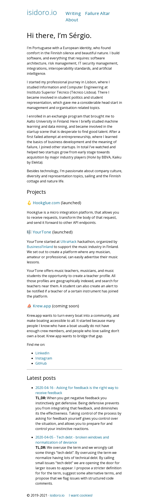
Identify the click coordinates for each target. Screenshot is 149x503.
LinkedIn (42, 353)
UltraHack (68, 241)
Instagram (43, 358)
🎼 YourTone (39, 232)
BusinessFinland (40, 246)
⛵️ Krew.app (39, 305)
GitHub (41, 363)
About (72, 20)
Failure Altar (97, 13)
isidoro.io (42, 12)
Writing (73, 13)
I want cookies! (80, 495)
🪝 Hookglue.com (43, 202)
